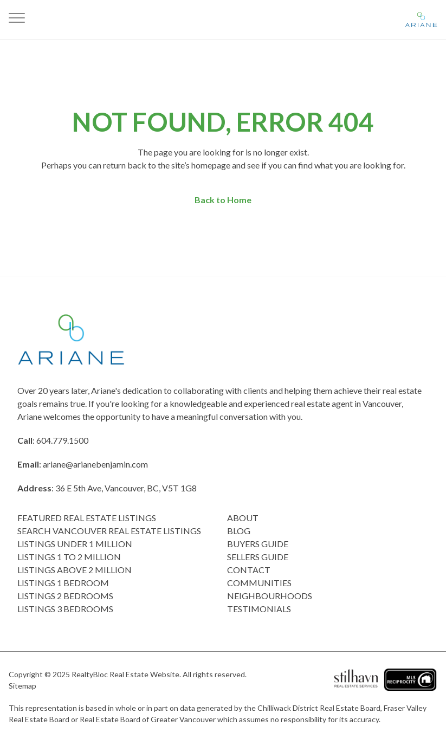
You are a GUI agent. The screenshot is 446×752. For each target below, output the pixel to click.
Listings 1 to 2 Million (69, 557)
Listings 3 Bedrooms (65, 609)
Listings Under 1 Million (74, 544)
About (242, 518)
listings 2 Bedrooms (65, 596)
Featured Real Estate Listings (86, 518)
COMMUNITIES (259, 583)
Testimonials (259, 609)
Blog (238, 531)
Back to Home (223, 200)
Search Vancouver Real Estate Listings (109, 531)
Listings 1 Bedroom (63, 583)
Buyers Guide (257, 544)
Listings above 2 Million (74, 570)
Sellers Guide (257, 557)
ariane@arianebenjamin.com (95, 464)
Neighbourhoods (269, 596)
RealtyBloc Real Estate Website (125, 674)
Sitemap (22, 685)
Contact (248, 570)
